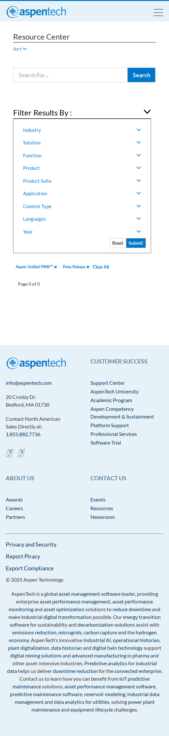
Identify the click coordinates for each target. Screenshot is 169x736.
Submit (136, 243)
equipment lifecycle (91, 709)
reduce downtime (132, 609)
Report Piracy (23, 556)
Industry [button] (82, 130)
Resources (101, 508)
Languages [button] (82, 219)
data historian (66, 648)
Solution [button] (82, 142)
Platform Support (109, 425)
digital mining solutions (36, 655)
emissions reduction (34, 632)
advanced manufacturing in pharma (110, 655)
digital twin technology (117, 648)
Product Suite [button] (82, 181)
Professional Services (113, 434)
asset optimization (64, 609)
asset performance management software (110, 686)
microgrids (70, 632)
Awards (14, 499)
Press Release (76, 266)
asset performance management (75, 601)
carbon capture (100, 632)
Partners (15, 517)
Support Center (107, 383)
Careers (14, 508)
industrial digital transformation (56, 617)
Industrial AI (97, 640)
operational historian (136, 640)
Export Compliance (30, 568)
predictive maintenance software (46, 694)
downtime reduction (75, 671)
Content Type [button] (82, 206)
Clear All (101, 267)
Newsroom (102, 517)
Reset (117, 243)
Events (98, 499)
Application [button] (82, 193)
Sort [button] (20, 48)
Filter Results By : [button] (42, 112)
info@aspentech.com (29, 383)
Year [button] (82, 232)
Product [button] (82, 168)
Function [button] (82, 155)
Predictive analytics (105, 663)
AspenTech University (114, 391)
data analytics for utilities (81, 702)
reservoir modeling (104, 694)
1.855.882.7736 (23, 434)
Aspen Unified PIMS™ (36, 266)
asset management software (90, 594)
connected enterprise (137, 671)
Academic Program (111, 400)
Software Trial (105, 442)
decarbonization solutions (106, 624)
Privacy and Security (31, 544)
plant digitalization (28, 648)
